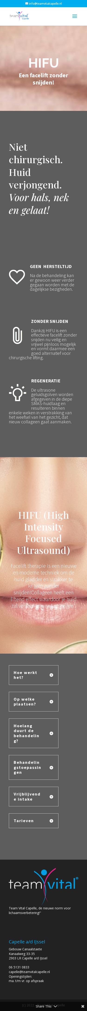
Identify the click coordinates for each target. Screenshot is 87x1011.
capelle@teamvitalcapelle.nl (29, 972)
